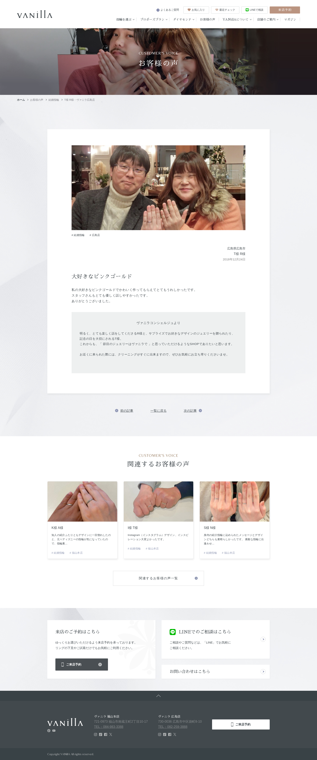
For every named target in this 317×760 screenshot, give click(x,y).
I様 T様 (133, 527)
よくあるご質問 (167, 10)
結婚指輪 (54, 99)
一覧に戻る (158, 410)
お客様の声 (36, 99)
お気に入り (196, 9)
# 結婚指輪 (78, 235)
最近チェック (225, 9)
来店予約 (285, 9)
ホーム (21, 99)
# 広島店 (95, 235)
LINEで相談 (254, 9)
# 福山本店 (76, 552)
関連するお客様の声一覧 (158, 578)
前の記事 (126, 410)
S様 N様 (210, 527)
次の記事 (190, 410)
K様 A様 (57, 527)
